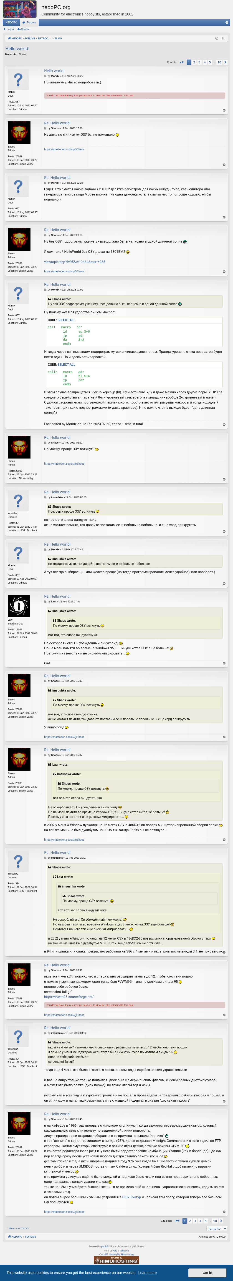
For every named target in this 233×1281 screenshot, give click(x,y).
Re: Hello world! (57, 123)
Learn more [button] (147, 1273)
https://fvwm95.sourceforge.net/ (69, 997)
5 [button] (210, 62)
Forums (31, 22)
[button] (181, 62)
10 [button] (219, 62)
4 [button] (205, 62)
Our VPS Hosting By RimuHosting (116, 1254)
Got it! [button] (207, 1273)
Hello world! (17, 48)
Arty (115, 1250)
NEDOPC (11, 22)
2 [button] (194, 62)
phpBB (104, 1246)
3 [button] (199, 62)
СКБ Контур (131, 1197)
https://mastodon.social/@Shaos (64, 149)
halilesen (124, 1250)
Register (25, 29)
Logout (11, 29)
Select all (66, 320)
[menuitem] (226, 22)
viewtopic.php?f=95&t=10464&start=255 (74, 262)
